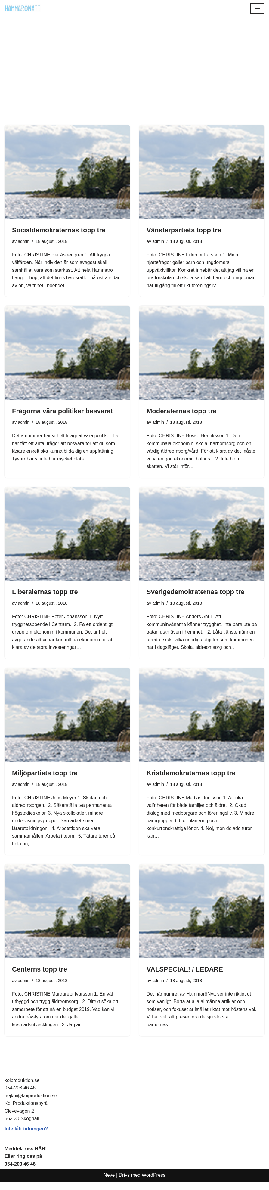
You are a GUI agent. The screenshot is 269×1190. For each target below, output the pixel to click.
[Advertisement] (134, 80)
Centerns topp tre (39, 977)
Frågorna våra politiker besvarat (62, 411)
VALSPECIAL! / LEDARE (185, 977)
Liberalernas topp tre (45, 592)
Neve (109, 1183)
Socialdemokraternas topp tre (59, 230)
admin (23, 241)
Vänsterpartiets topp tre (184, 230)
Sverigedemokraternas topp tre (195, 592)
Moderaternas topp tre (181, 411)
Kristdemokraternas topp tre (191, 781)
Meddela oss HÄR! (26, 1157)
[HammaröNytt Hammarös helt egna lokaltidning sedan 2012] (23, 8)
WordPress (153, 1183)
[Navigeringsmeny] (257, 8)
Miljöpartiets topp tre (45, 781)
